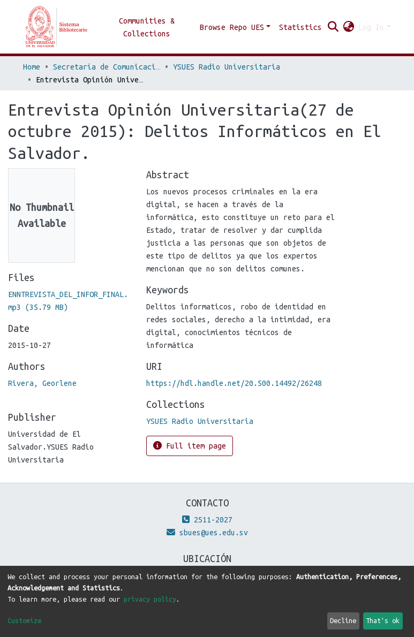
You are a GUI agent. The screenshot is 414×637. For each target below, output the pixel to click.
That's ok (383, 620)
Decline (343, 620)
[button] (348, 27)
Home (31, 67)
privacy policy (150, 599)
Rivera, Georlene (42, 383)
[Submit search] (333, 27)
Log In (371, 27)
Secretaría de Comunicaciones (106, 67)
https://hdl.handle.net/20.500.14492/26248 (234, 383)
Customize (24, 620)
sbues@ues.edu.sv (207, 532)
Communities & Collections (147, 27)
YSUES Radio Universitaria (226, 67)
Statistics (300, 27)
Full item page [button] (189, 445)
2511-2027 (207, 519)
